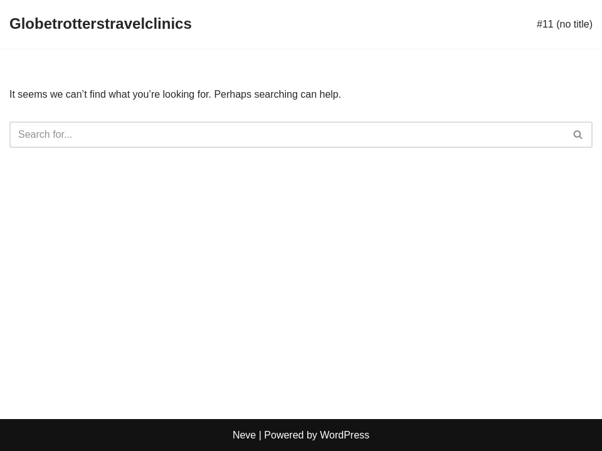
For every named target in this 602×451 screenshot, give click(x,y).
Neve (244, 435)
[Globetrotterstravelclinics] (100, 24)
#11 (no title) (565, 24)
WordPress (344, 435)
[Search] (286, 135)
